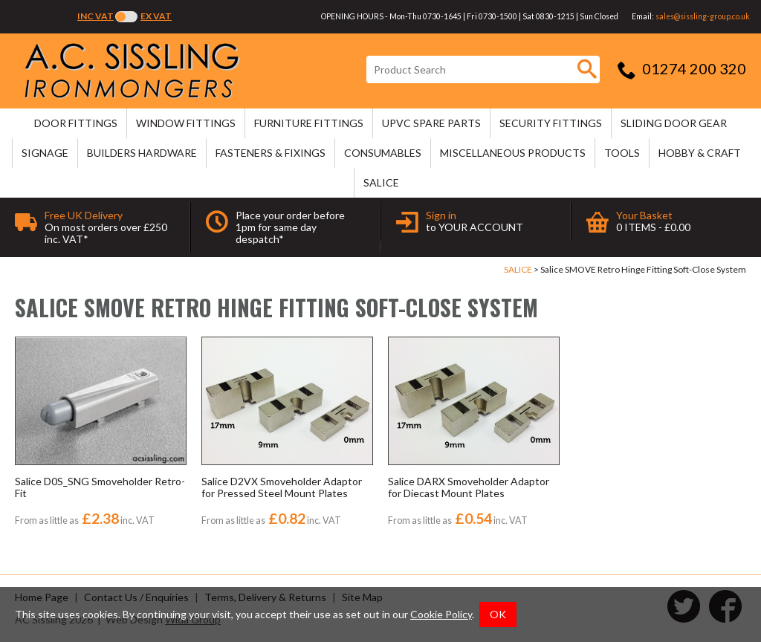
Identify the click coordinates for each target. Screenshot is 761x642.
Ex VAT (156, 16)
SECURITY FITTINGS (550, 123)
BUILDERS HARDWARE (142, 152)
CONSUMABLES (382, 152)
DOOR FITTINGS (75, 123)
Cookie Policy (441, 614)
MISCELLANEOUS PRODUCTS (513, 152)
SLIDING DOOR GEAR (674, 123)
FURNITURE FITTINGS (308, 123)
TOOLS (622, 152)
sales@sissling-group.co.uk (702, 16)
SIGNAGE (45, 152)
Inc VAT (95, 16)
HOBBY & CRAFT (699, 152)
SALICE (381, 182)
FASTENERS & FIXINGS (271, 152)
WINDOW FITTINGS (186, 123)
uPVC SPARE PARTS (431, 123)
